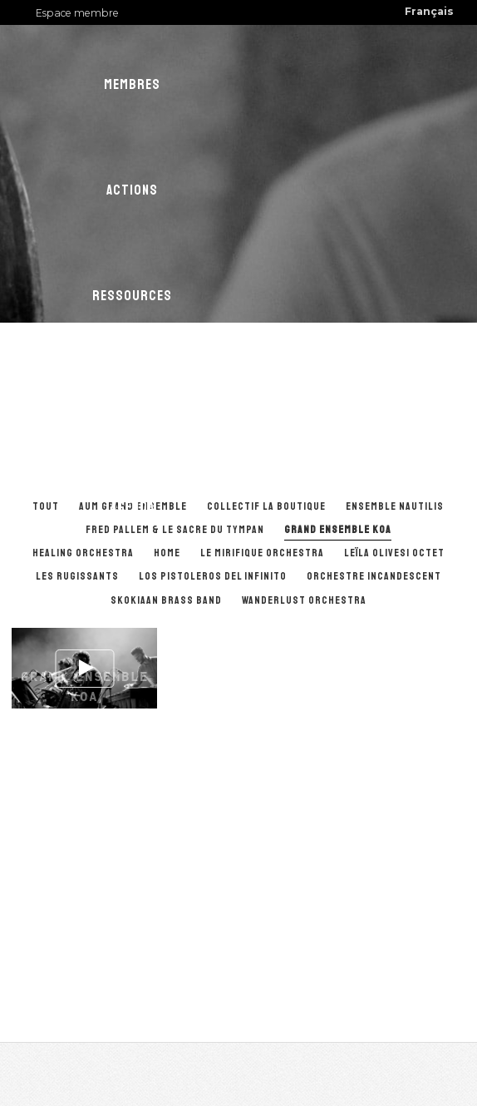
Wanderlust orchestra (304, 600)
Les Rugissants (77, 576)
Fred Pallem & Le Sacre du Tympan (175, 529)
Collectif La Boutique (266, 506)
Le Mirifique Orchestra (262, 553)
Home (167, 553)
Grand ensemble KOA (337, 529)
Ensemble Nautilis (395, 506)
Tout (45, 506)
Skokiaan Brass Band (166, 600)
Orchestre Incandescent (374, 576)
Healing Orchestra (83, 553)
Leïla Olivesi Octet (394, 553)
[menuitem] (429, 12)
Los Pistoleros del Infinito (213, 576)
